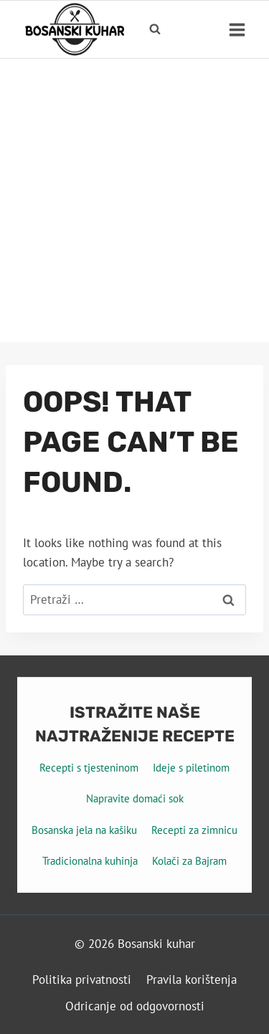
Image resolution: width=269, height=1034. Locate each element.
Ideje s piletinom (191, 767)
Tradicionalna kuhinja (90, 861)
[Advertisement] (134, 200)
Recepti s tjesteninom (88, 767)
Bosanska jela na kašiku (84, 830)
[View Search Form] (154, 29)
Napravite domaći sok (135, 798)
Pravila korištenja (191, 979)
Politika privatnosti (81, 979)
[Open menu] (237, 29)
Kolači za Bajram (189, 861)
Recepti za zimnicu (194, 830)
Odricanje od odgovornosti (134, 1006)
